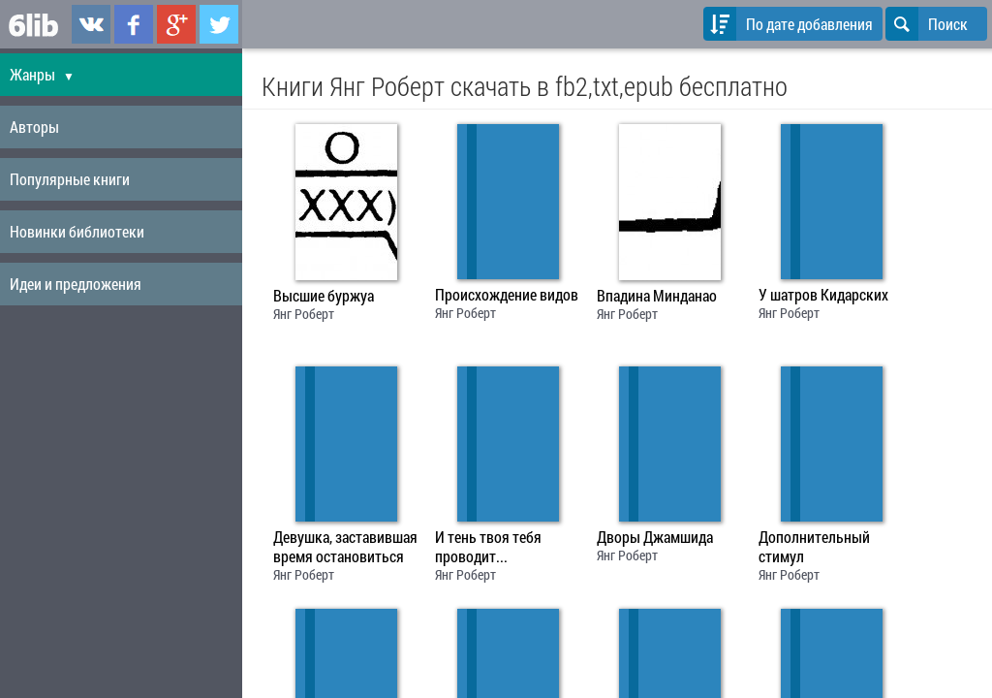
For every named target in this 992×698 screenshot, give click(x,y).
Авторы (34, 126)
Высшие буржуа (323, 295)
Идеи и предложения (75, 283)
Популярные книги (70, 179)
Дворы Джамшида (655, 537)
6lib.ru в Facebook (133, 24)
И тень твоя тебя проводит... (488, 546)
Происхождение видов (506, 294)
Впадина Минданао (657, 295)
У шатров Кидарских (823, 294)
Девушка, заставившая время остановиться (345, 546)
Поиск (926, 24)
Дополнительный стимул (814, 546)
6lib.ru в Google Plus (176, 24)
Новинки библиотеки (77, 231)
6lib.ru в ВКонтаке (91, 24)
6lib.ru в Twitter (219, 24)
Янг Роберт (303, 313)
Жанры (42, 74)
